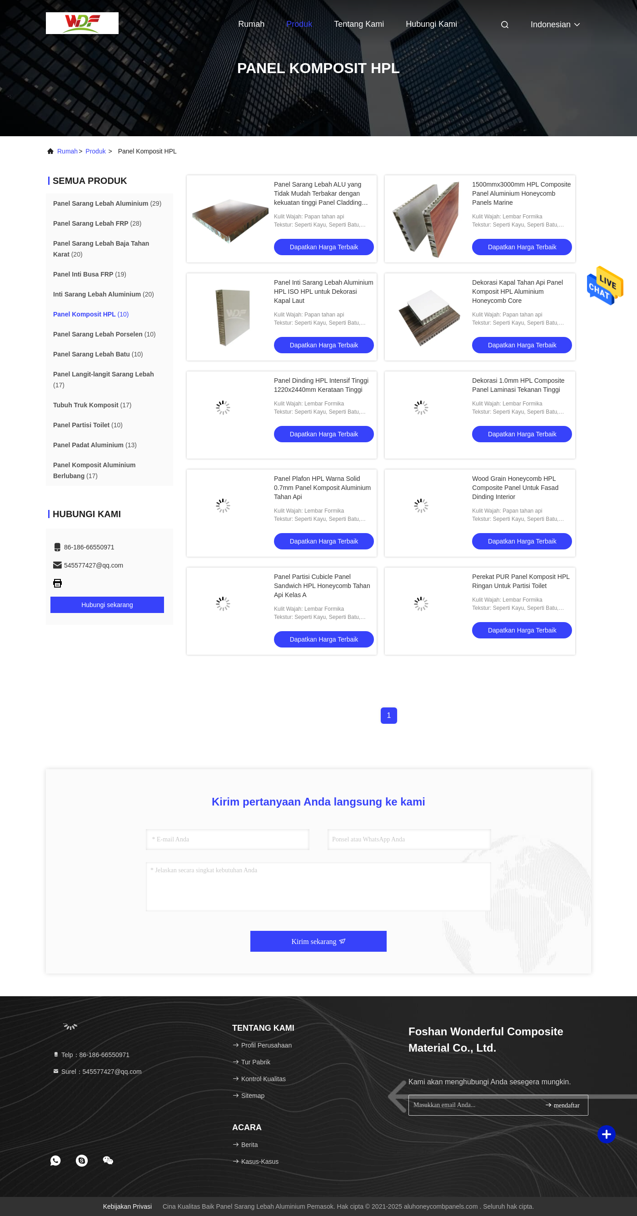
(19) (89, 274)
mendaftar (562, 1105)
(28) (97, 223)
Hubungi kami (431, 24)
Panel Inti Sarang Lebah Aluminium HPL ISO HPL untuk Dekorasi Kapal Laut (323, 291)
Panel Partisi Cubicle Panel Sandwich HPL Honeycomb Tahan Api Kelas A (322, 585)
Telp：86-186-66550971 (90, 1054)
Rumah (251, 24)
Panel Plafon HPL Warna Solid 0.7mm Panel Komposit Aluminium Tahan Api (322, 487)
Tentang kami (359, 24)
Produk (299, 24)
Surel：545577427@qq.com (97, 1071)
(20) (101, 249)
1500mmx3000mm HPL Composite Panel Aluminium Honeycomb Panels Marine (521, 193)
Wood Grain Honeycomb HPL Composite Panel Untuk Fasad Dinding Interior (515, 487)
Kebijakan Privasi (127, 1206)
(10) (91, 314)
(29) (107, 203)
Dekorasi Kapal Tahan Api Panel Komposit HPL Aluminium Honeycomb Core (517, 291)
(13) (95, 445)
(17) (103, 380)
